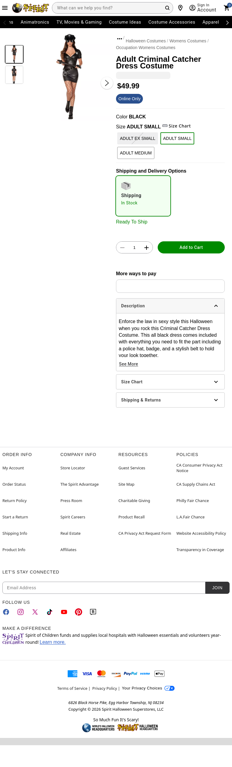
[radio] (143, 196)
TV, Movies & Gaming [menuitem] (79, 22)
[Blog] (93, 612)
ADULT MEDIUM (136, 152)
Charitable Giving (134, 500)
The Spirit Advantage (79, 484)
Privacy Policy (104, 688)
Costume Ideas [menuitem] (125, 22)
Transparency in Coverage (200, 549)
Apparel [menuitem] (210, 22)
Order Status (14, 484)
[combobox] (112, 7)
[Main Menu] (5, 7)
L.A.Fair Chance (190, 517)
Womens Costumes (187, 40)
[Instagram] (20, 612)
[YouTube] (64, 612)
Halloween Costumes (146, 40)
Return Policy (14, 500)
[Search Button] (167, 7)
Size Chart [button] (176, 126)
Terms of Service (72, 688)
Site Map (126, 484)
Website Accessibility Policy (201, 533)
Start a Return (15, 517)
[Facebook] (6, 612)
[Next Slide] (107, 83)
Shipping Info (14, 533)
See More (128, 364)
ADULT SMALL (177, 138)
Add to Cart (191, 247)
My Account (13, 468)
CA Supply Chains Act (195, 484)
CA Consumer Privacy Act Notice (199, 467)
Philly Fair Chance (192, 500)
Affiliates (68, 549)
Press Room (71, 500)
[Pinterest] (78, 612)
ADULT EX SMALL (137, 138)
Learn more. (53, 642)
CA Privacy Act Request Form (144, 533)
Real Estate (70, 533)
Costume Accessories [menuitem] (171, 22)
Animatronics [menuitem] (35, 22)
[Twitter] (35, 612)
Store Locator (72, 468)
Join (217, 587)
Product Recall (131, 517)
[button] (70, 77)
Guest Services (131, 468)
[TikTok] (49, 612)
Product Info (13, 549)
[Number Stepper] (134, 248)
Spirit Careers (72, 517)
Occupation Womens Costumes (146, 47)
